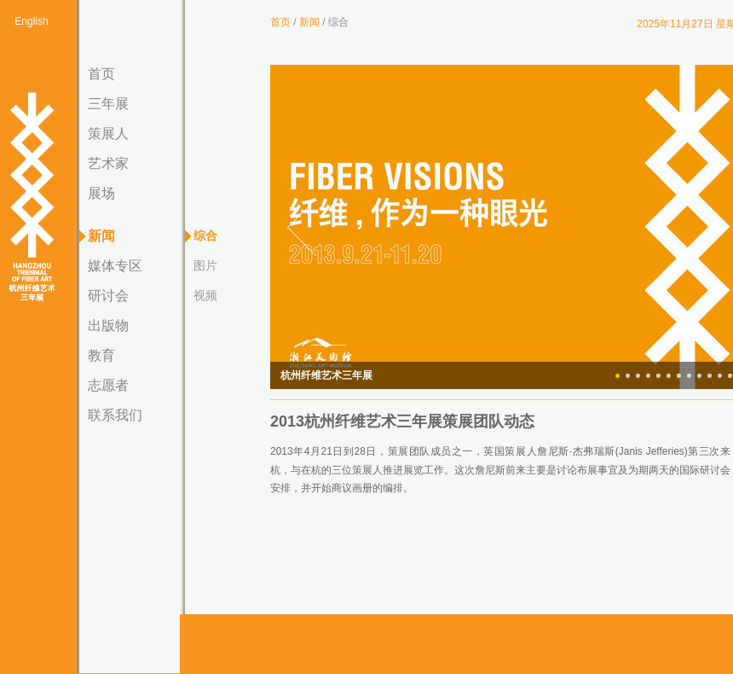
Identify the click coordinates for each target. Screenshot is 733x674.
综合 (205, 235)
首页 (101, 74)
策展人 (108, 133)
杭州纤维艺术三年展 (32, 198)
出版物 (108, 325)
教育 (101, 355)
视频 (205, 295)
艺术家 (108, 163)
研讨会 (108, 295)
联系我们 (115, 415)
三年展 (108, 103)
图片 (205, 265)
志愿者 (108, 385)
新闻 (101, 236)
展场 (101, 193)
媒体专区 (115, 266)
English (31, 21)
